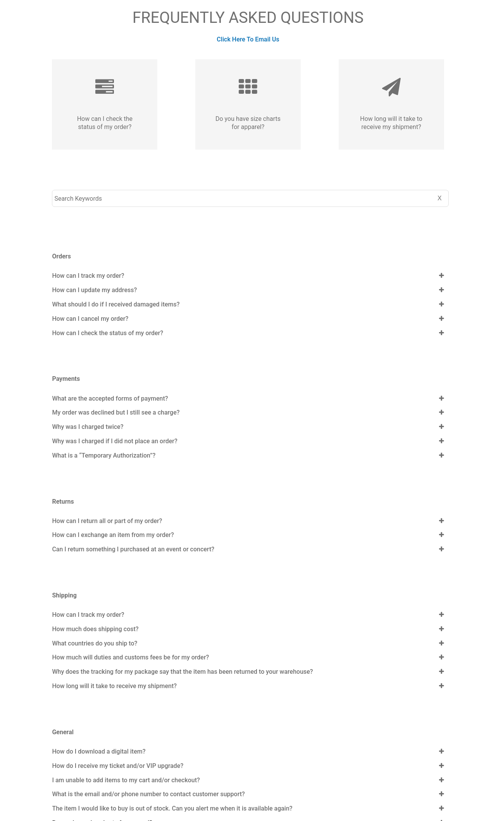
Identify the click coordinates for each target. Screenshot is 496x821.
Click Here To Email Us (248, 39)
